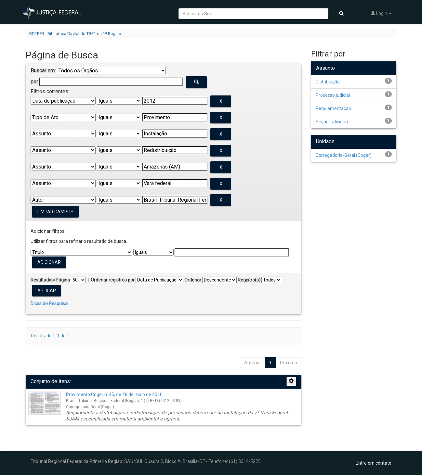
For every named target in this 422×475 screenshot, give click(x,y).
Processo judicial (333, 95)
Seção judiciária (332, 121)
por (34, 82)
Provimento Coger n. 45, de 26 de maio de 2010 (114, 394)
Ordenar (192, 279)
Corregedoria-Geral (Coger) (344, 155)
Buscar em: (43, 71)
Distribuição (328, 81)
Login (381, 13)
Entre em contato (373, 463)
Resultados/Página (50, 279)
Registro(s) (249, 279)
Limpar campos (55, 211)
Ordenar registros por (113, 279)
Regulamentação (333, 108)
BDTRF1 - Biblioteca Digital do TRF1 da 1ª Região (75, 33)
